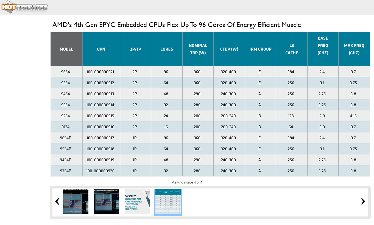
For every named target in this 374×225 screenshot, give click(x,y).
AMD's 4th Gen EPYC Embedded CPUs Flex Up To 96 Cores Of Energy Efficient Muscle (176, 25)
